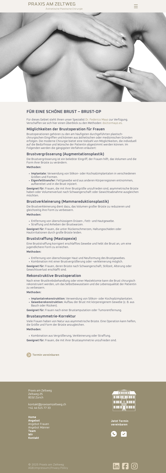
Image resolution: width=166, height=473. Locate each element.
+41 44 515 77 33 (39, 408)
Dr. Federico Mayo (96, 119)
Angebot (34, 420)
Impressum (42, 468)
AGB (31, 468)
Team (32, 431)
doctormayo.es (112, 123)
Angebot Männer (39, 427)
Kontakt (33, 438)
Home (32, 417)
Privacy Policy (59, 468)
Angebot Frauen (38, 424)
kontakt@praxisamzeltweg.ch (47, 404)
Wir (30, 434)
